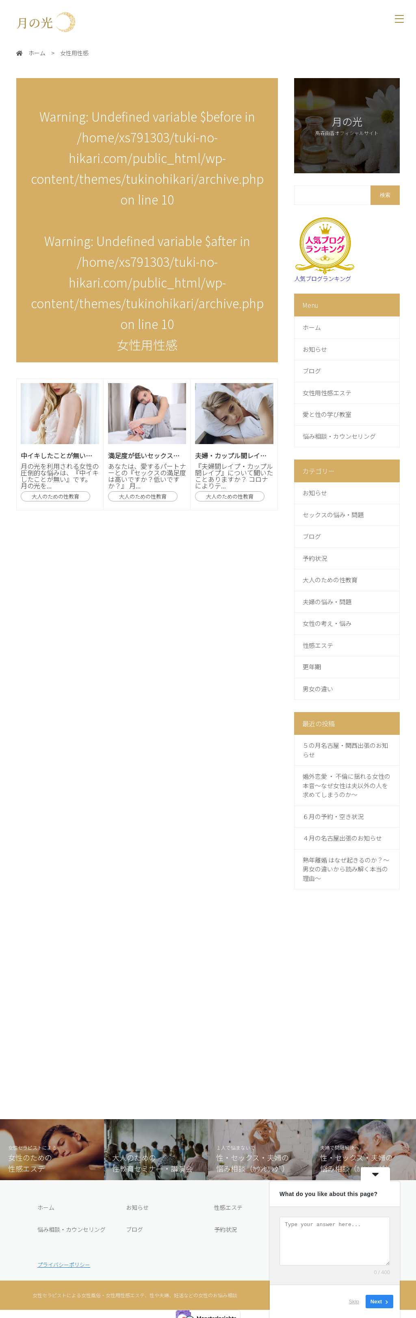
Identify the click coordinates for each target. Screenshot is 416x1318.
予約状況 (225, 1229)
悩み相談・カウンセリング (71, 1229)
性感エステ (228, 1207)
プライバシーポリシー (63, 1264)
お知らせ (137, 1207)
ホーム (45, 1207)
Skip (354, 1301)
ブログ (134, 1229)
